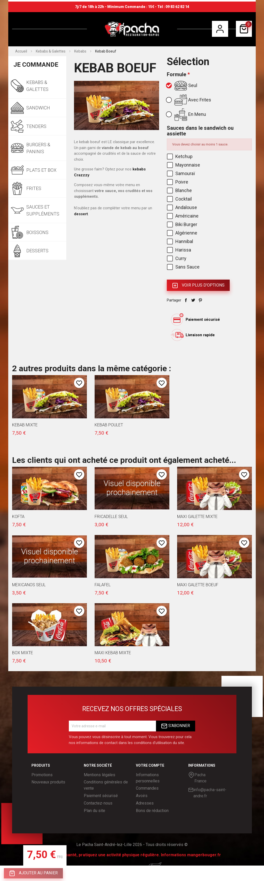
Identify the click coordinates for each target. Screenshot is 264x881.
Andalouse (182, 207)
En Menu (186, 114)
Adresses (145, 803)
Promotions (42, 774)
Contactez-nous (98, 803)
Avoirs (141, 795)
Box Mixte (22, 652)
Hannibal (180, 241)
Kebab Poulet (109, 424)
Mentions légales (99, 774)
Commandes (147, 788)
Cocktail (180, 199)
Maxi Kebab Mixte (113, 652)
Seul (182, 85)
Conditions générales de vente (106, 785)
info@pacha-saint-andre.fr (207, 792)
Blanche (180, 190)
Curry (177, 258)
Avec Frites (189, 100)
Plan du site (94, 810)
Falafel (103, 584)
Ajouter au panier (33, 873)
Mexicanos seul (29, 584)
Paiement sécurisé (101, 795)
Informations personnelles (148, 777)
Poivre (178, 182)
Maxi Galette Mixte (197, 516)
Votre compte (150, 765)
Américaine (183, 216)
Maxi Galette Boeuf (197, 584)
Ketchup (180, 156)
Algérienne (182, 233)
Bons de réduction (152, 810)
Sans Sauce (184, 267)
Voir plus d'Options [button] (198, 285)
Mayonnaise (184, 165)
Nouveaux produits (48, 782)
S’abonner (175, 726)
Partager (185, 300)
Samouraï (181, 173)
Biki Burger (182, 224)
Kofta (18, 516)
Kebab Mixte (25, 424)
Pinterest (200, 300)
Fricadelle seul (111, 516)
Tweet (193, 300)
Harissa (179, 250)
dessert (81, 214)
